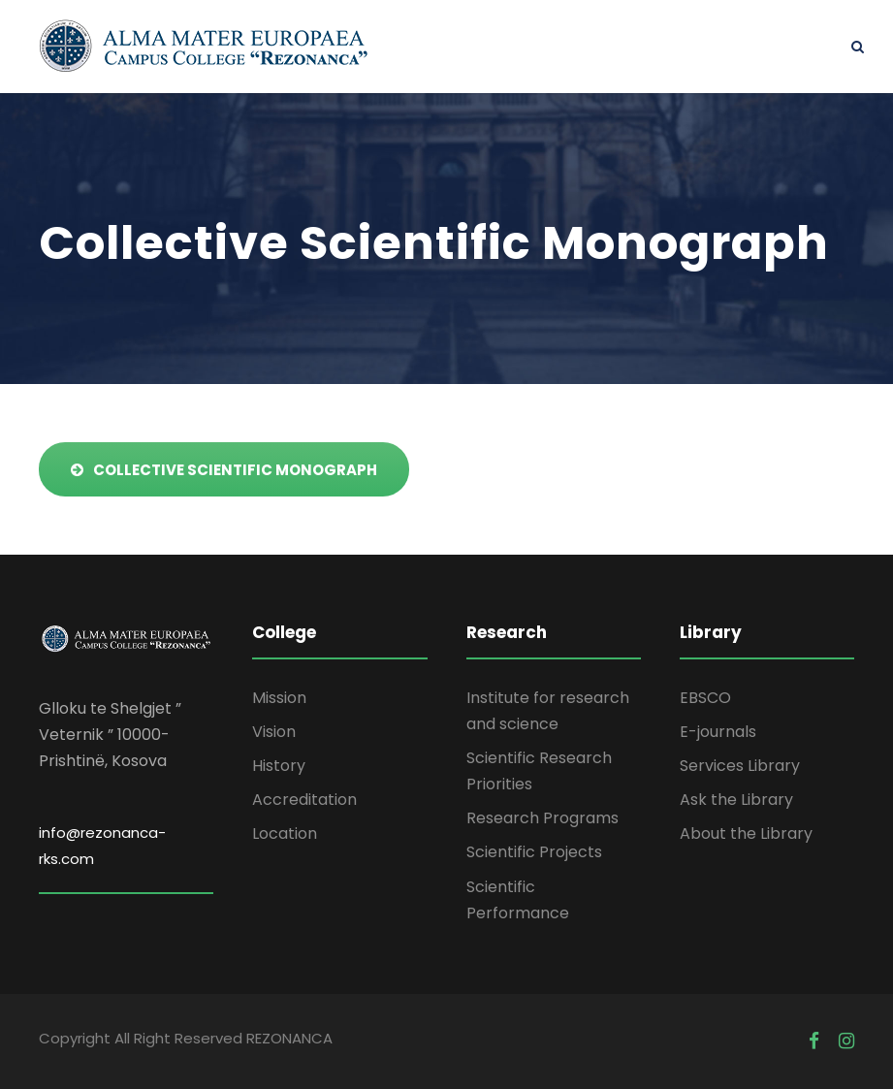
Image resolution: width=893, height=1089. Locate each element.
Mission (279, 698)
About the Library (746, 833)
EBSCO (705, 698)
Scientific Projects (534, 852)
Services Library (740, 765)
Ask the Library (736, 799)
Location (284, 833)
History (278, 765)
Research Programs (542, 818)
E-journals (718, 732)
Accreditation (304, 799)
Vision (274, 732)
